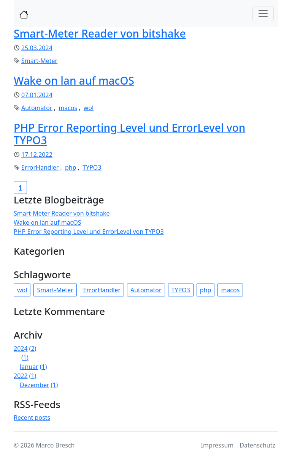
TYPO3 (92, 167)
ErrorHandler (40, 167)
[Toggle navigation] (263, 13)
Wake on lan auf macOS (74, 80)
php (70, 167)
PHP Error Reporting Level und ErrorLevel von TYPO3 (129, 134)
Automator (36, 108)
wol (89, 108)
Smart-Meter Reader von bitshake (100, 33)
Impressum (217, 445)
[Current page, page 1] (20, 187)
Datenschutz (257, 445)
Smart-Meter (39, 61)
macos (68, 108)
